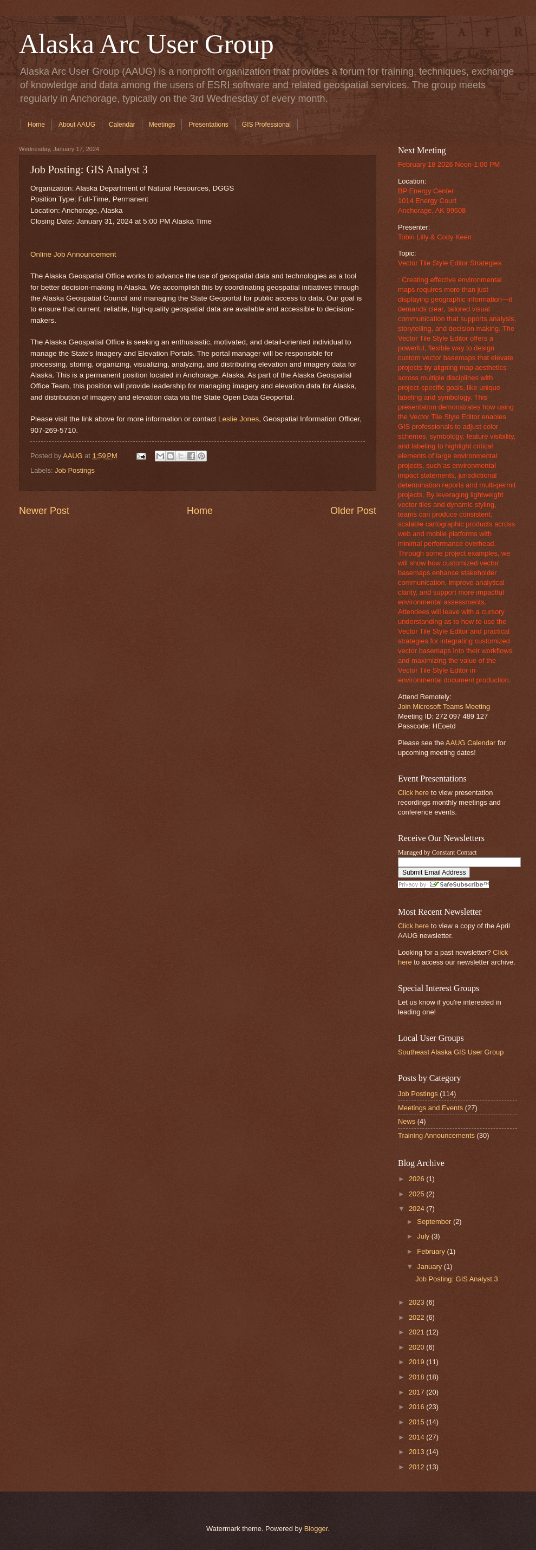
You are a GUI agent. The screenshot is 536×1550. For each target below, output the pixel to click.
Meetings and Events (430, 1108)
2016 (417, 1407)
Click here (413, 793)
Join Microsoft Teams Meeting (444, 706)
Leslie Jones (238, 419)
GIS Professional (266, 124)
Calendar (122, 124)
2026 (417, 1179)
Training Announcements (436, 1135)
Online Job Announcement (73, 254)
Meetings (162, 124)
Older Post (353, 510)
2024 (417, 1208)
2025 (417, 1194)
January (430, 1266)
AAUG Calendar (470, 743)
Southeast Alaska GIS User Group (451, 1052)
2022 (417, 1317)
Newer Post (44, 510)
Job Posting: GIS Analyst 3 (456, 1279)
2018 (417, 1377)
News (406, 1121)
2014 (417, 1437)
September (435, 1221)
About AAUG (76, 124)
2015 (417, 1422)
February (432, 1251)
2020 (417, 1347)
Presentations (208, 124)
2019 (417, 1362)
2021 (417, 1332)
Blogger (316, 1529)
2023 (417, 1302)
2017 (417, 1392)
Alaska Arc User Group (146, 44)
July (424, 1236)
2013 (417, 1452)
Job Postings (75, 470)
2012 (417, 1467)
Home (36, 124)
